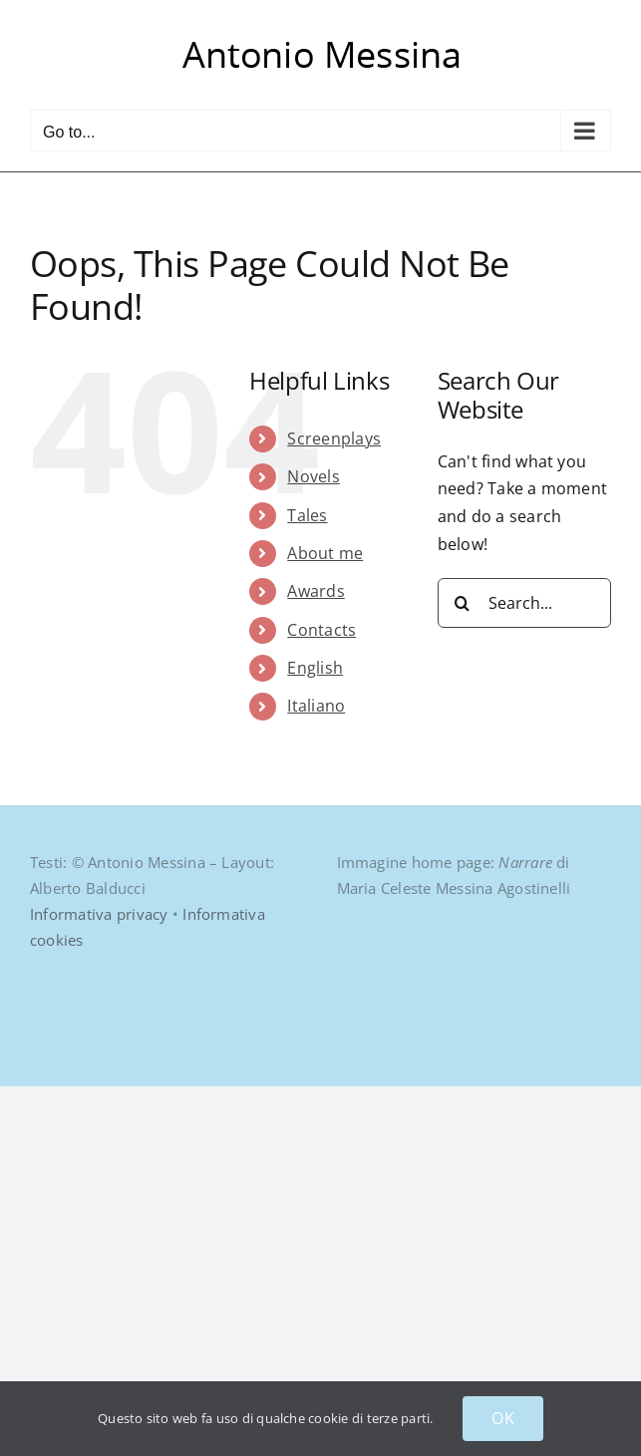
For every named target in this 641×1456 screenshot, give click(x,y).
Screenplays (334, 438)
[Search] (462, 603)
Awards (315, 591)
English (315, 668)
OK (502, 1418)
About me (325, 553)
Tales (307, 515)
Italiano (316, 706)
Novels (313, 476)
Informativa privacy (99, 914)
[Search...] (524, 603)
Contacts (321, 630)
